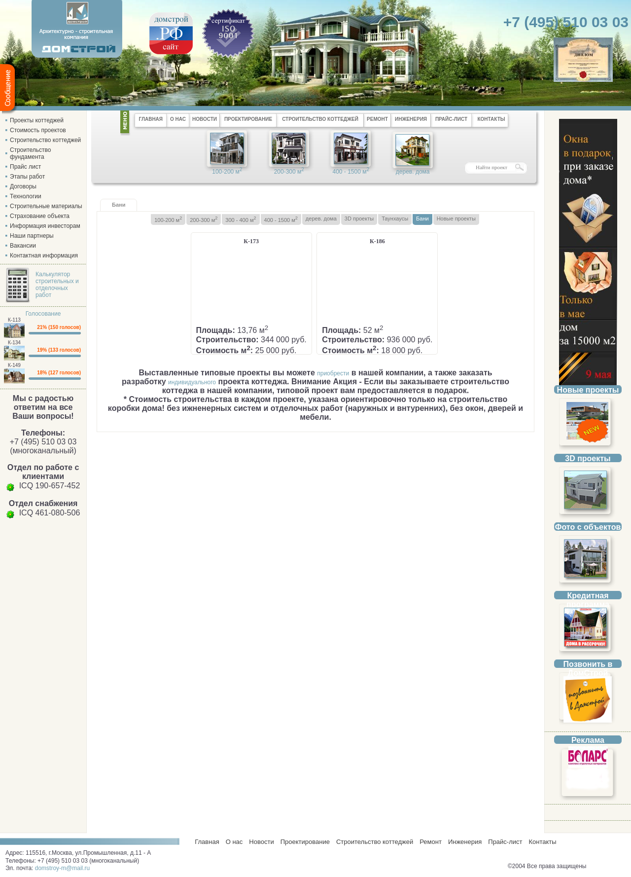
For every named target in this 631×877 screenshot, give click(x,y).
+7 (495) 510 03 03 (566, 22)
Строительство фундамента (30, 153)
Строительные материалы (46, 206)
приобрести (333, 373)
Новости (261, 841)
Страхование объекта (40, 216)
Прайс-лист (505, 841)
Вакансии (23, 245)
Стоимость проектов (38, 130)
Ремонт (431, 841)
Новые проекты (456, 218)
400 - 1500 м (350, 171)
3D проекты (359, 218)
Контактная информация (44, 255)
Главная (205, 841)
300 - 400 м (240, 219)
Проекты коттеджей (37, 120)
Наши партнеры (32, 235)
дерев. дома (413, 171)
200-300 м (289, 171)
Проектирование (305, 841)
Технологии (25, 196)
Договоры (23, 186)
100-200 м (227, 171)
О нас (234, 841)
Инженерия (465, 841)
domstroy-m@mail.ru (62, 868)
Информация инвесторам (45, 225)
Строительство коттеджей (45, 140)
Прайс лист (25, 166)
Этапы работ (27, 176)
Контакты (542, 841)
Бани (422, 218)
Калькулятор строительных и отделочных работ (57, 284)
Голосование (43, 313)
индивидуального (192, 382)
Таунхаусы (395, 218)
